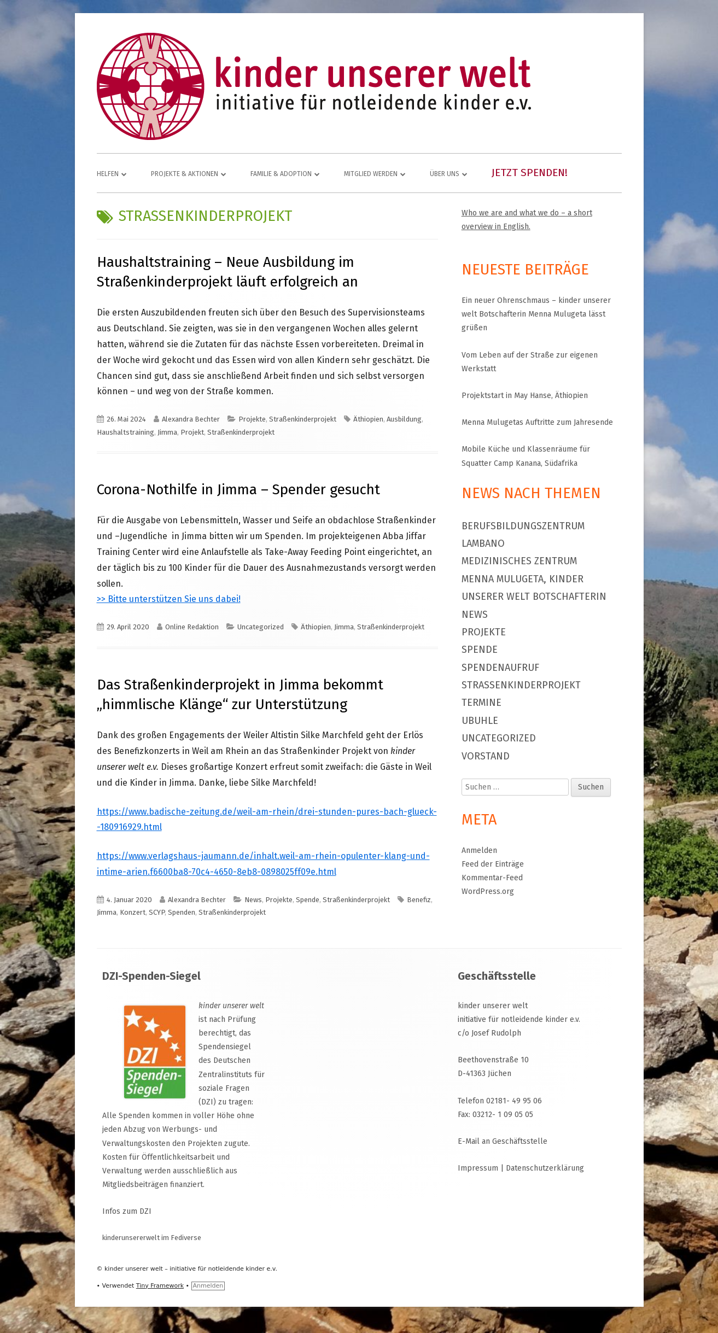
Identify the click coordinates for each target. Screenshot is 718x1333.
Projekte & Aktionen (184, 174)
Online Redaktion (192, 627)
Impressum (478, 1168)
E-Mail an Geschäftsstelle (502, 1141)
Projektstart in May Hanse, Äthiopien (525, 395)
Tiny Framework (160, 1285)
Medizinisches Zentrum (519, 561)
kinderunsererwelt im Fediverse (151, 1237)
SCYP (157, 912)
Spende (307, 900)
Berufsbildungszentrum (523, 526)
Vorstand (486, 756)
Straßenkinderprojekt (302, 419)
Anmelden (479, 850)
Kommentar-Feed (492, 877)
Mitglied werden (371, 174)
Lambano (483, 543)
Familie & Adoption (281, 174)
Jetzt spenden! (530, 172)
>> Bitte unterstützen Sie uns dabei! (169, 599)
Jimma (167, 432)
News (253, 900)
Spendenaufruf (500, 668)
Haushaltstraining (125, 432)
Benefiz (419, 900)
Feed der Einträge (493, 864)
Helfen (108, 174)
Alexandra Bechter (191, 419)
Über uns (444, 174)
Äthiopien (368, 419)
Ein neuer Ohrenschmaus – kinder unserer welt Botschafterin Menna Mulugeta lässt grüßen (536, 314)
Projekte (252, 419)
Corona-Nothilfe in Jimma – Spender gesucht (238, 489)
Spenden (181, 912)
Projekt (192, 432)
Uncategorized (260, 627)
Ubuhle (480, 721)
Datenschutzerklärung (545, 1168)
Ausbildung (404, 419)
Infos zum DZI (126, 1211)
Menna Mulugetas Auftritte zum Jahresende (537, 422)
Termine (481, 703)
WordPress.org (488, 891)
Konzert (132, 912)
